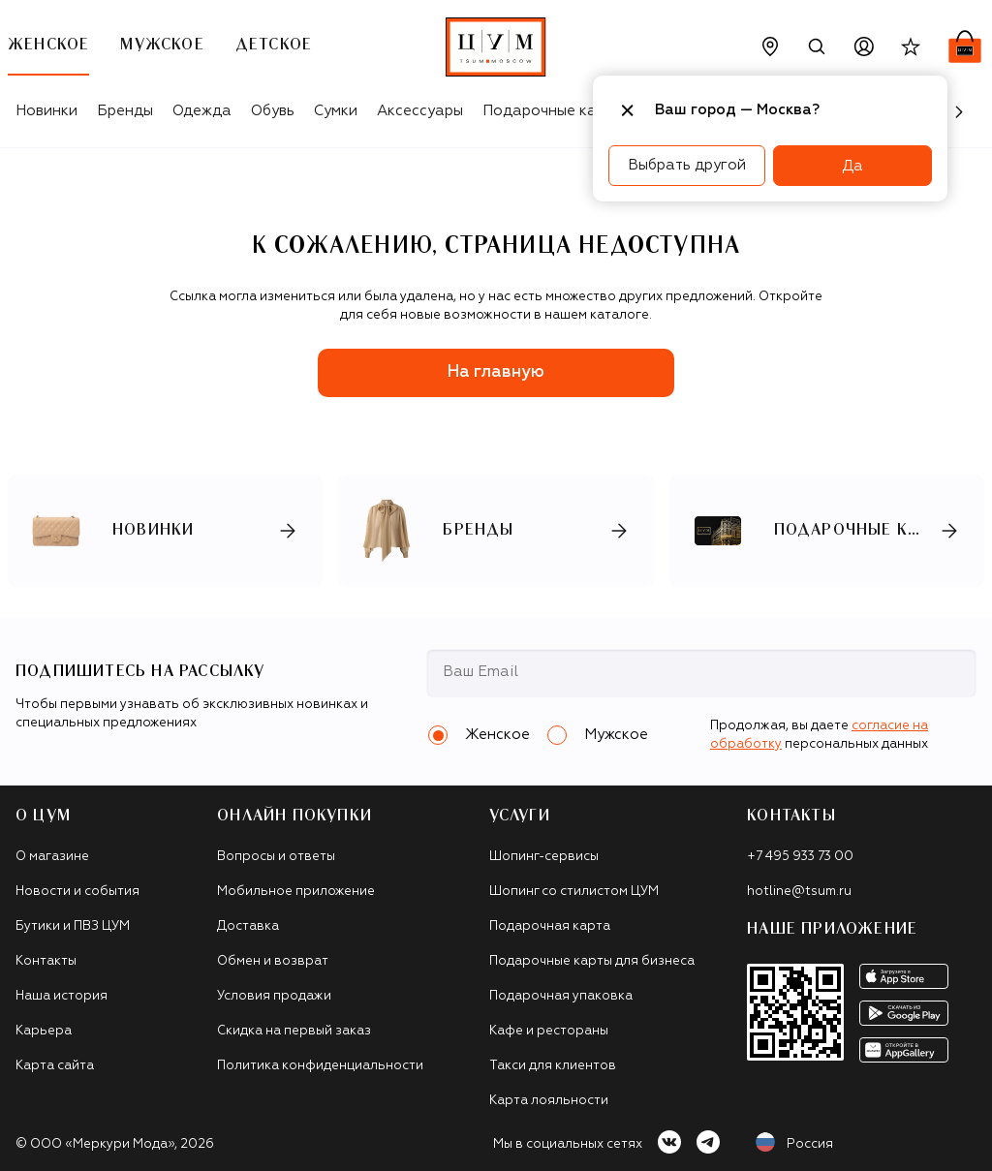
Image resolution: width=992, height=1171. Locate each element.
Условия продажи (274, 996)
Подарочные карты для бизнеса (592, 961)
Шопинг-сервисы (544, 856)
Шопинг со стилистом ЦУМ (574, 891)
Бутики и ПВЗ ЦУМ (73, 926)
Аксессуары (420, 111)
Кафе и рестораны (548, 1031)
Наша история (62, 996)
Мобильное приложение (296, 891)
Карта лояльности (548, 1100)
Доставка (248, 926)
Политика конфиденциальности (320, 1066)
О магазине (52, 856)
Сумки (335, 111)
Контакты (46, 961)
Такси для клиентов (552, 1066)
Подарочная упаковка (561, 996)
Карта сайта (55, 1066)
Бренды (125, 111)
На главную (496, 372)
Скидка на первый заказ (294, 1031)
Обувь (272, 111)
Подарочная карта (549, 926)
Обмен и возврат (272, 961)
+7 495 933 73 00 (800, 856)
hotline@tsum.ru (799, 891)
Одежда (202, 111)
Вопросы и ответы (276, 856)
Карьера (44, 1031)
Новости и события (78, 891)
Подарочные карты (552, 111)
